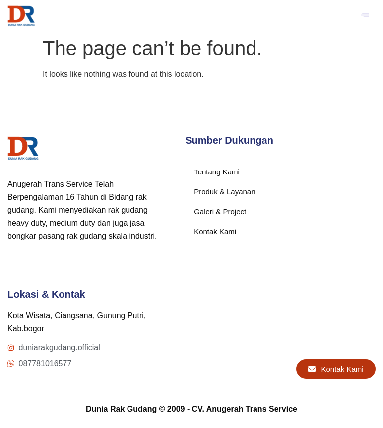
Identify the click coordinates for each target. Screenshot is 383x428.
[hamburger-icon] (364, 16)
